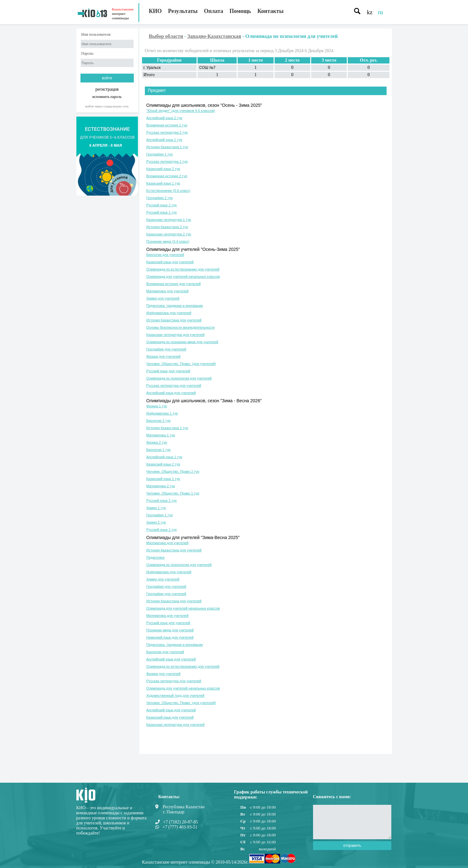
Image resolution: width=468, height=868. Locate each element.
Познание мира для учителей (170, 630)
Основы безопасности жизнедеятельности (180, 327)
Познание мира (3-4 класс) (167, 241)
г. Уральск (152, 67)
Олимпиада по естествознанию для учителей (183, 269)
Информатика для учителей (169, 313)
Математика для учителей (167, 291)
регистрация (107, 89)
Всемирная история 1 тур (166, 125)
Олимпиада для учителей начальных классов (183, 276)
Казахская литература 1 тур (168, 220)
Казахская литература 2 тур (168, 234)
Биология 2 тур (158, 420)
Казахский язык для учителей (170, 262)
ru (380, 12)
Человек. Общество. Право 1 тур (172, 493)
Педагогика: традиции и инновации (174, 305)
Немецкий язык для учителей (170, 637)
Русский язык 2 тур (161, 205)
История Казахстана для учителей (174, 320)
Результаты (183, 11)
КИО (155, 11)
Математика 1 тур (160, 435)
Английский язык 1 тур (164, 140)
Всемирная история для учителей (173, 284)
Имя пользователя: (96, 35)
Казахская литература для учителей (175, 335)
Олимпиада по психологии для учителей (179, 378)
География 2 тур (159, 198)
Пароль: (87, 54)
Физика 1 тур (156, 406)
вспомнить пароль (106, 96)
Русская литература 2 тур (167, 132)
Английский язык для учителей (171, 393)
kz (370, 12)
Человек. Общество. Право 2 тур (172, 471)
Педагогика (155, 557)
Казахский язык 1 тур (163, 183)
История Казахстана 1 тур (167, 147)
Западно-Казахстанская (214, 36)
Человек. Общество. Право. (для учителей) (181, 364)
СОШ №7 (207, 67)
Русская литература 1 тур (167, 161)
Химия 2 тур (156, 522)
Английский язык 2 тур (164, 118)
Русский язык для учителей (168, 371)
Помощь (240, 11)
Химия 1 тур (156, 508)
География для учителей (166, 349)
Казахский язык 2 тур (163, 169)
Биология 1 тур (158, 450)
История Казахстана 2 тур (167, 227)
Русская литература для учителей (173, 385)
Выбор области (166, 36)
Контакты (271, 11)
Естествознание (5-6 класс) (168, 190)
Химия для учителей (163, 298)
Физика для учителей (163, 356)
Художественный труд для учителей (175, 695)
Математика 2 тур (160, 486)
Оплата (213, 11)
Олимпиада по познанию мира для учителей (182, 342)
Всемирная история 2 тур (166, 176)
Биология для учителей (165, 255)
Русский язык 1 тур (161, 212)
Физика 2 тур (156, 442)
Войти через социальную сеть (107, 106)
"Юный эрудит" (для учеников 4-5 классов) (180, 110)
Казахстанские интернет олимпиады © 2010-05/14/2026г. (195, 862)
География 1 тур (159, 154)
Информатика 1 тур (162, 413)
